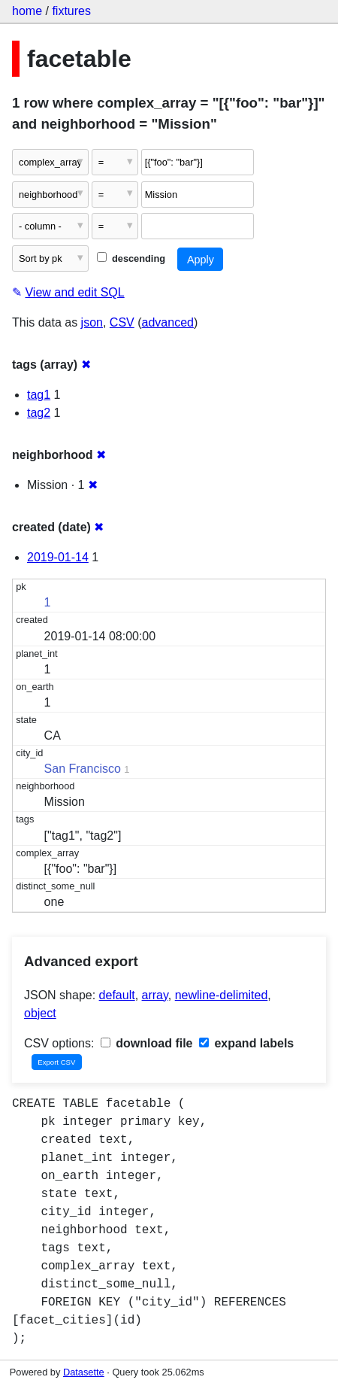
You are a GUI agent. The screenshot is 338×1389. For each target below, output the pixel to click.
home (27, 11)
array (155, 995)
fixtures (71, 11)
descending (131, 258)
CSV (122, 322)
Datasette (83, 1372)
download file (147, 1043)
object (40, 1013)
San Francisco (82, 768)
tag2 (38, 412)
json (92, 322)
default (117, 995)
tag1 (38, 394)
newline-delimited (221, 995)
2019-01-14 (58, 557)
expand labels (246, 1043)
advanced (168, 322)
